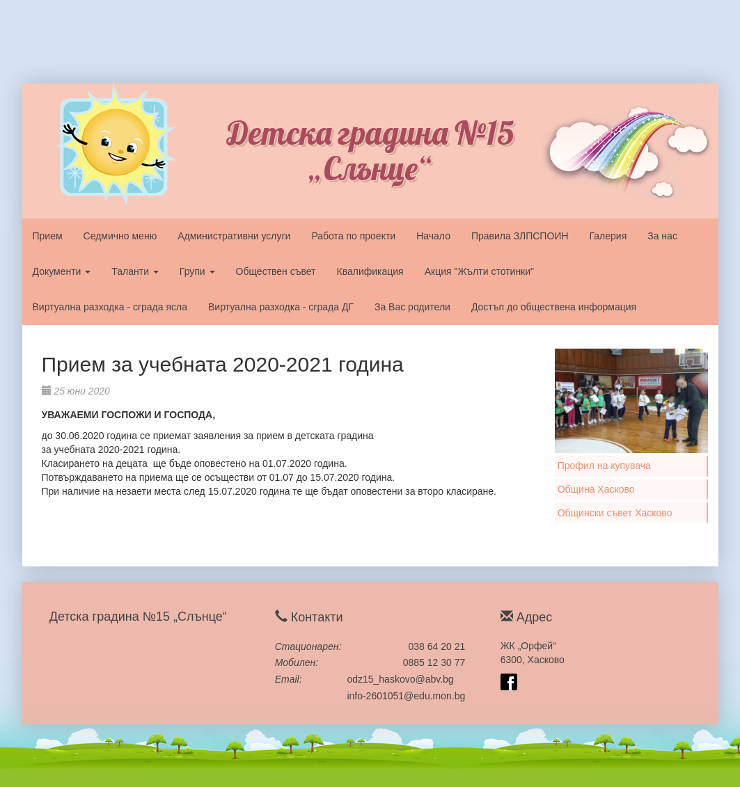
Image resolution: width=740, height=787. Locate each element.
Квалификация (370, 271)
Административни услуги (234, 235)
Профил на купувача (604, 465)
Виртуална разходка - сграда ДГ (281, 306)
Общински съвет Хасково (615, 512)
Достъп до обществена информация (553, 306)
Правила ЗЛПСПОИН (520, 235)
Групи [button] (197, 271)
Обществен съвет (276, 271)
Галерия (608, 235)
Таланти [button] (135, 271)
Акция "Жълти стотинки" (479, 271)
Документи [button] (62, 271)
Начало (433, 235)
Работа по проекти (353, 235)
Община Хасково (596, 489)
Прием (48, 235)
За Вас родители (412, 306)
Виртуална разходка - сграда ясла (110, 306)
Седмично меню (120, 235)
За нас (662, 235)
